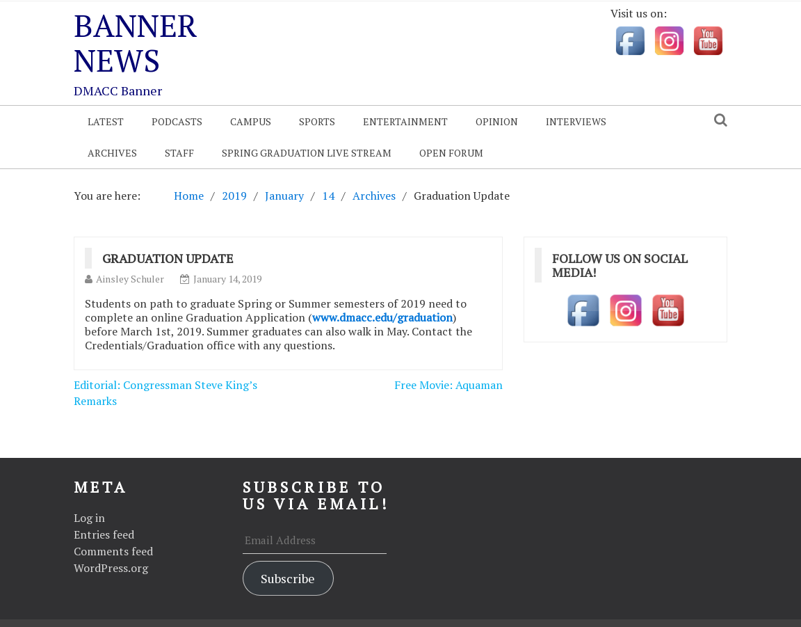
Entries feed (104, 534)
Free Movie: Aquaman (448, 384)
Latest (106, 121)
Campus (250, 121)
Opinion (497, 121)
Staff (179, 152)
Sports (317, 121)
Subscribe (288, 578)
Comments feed (113, 551)
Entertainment (405, 121)
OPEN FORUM (451, 152)
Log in (89, 517)
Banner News (135, 42)
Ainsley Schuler (130, 278)
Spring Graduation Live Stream (306, 152)
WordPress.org (111, 568)
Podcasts (177, 121)
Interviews (576, 121)
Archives (112, 152)
